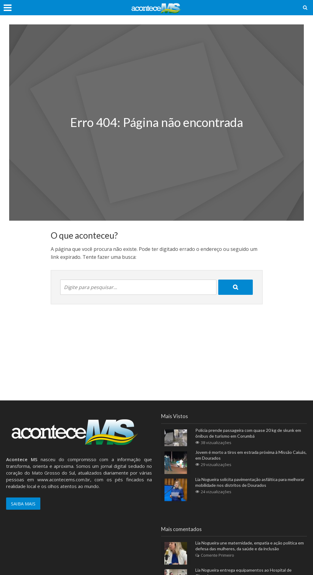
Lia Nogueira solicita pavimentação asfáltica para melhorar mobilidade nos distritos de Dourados (249, 482)
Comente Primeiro (217, 555)
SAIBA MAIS (23, 504)
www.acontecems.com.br (63, 479)
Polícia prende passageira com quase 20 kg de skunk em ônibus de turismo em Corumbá (248, 433)
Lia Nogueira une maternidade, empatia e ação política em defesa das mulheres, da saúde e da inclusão (249, 545)
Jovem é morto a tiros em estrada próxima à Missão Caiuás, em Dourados (251, 455)
